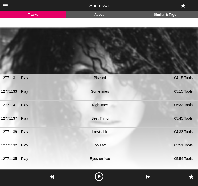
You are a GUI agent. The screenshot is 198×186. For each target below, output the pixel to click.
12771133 (9, 91)
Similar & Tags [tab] (165, 15)
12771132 (9, 145)
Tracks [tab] (33, 15)
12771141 (9, 105)
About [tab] (99, 15)
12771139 (9, 132)
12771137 (9, 118)
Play (24, 78)
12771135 (9, 159)
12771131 (9, 78)
